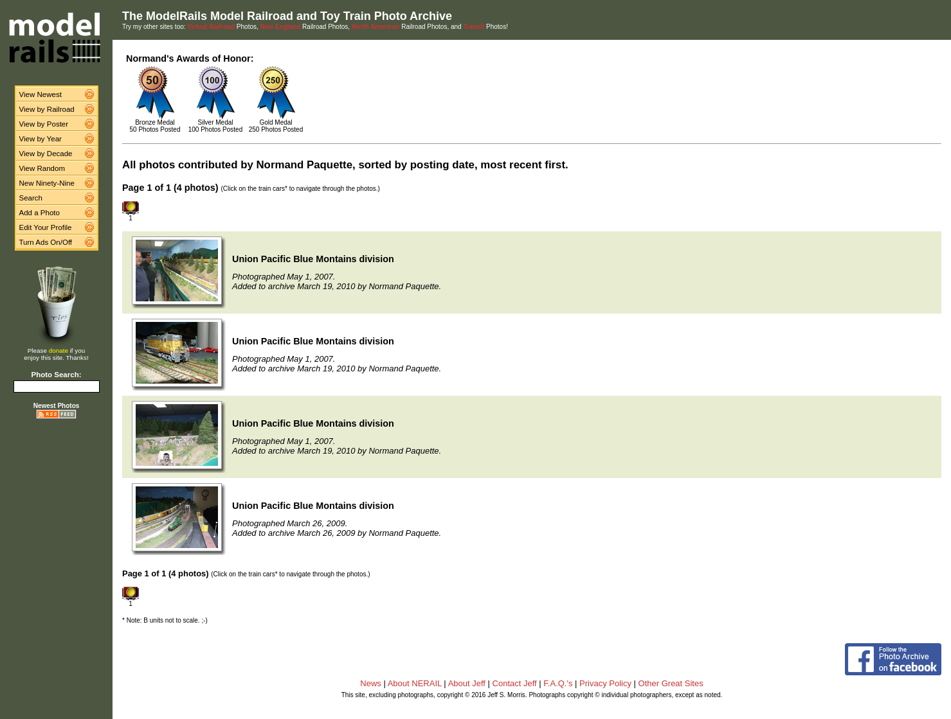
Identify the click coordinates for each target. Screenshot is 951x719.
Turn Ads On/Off (46, 242)
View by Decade (46, 153)
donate (58, 350)
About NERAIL (415, 683)
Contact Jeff (515, 683)
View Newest (40, 94)
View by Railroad (47, 109)
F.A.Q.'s (557, 683)
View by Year (40, 139)
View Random (42, 168)
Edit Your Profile (45, 227)
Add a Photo (39, 213)
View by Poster (44, 124)
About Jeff (466, 683)
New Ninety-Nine (47, 183)
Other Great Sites (671, 683)
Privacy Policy (605, 683)
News (370, 683)
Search (31, 198)
